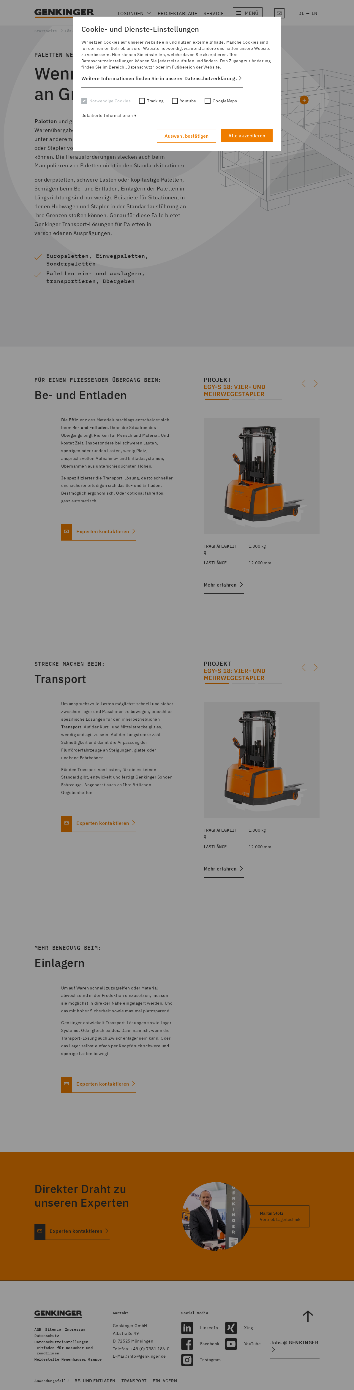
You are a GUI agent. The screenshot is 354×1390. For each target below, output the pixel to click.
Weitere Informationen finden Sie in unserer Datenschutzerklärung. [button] (159, 78)
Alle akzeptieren (246, 136)
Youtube (184, 101)
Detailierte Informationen (107, 115)
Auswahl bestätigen (187, 136)
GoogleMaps (221, 101)
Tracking (151, 101)
